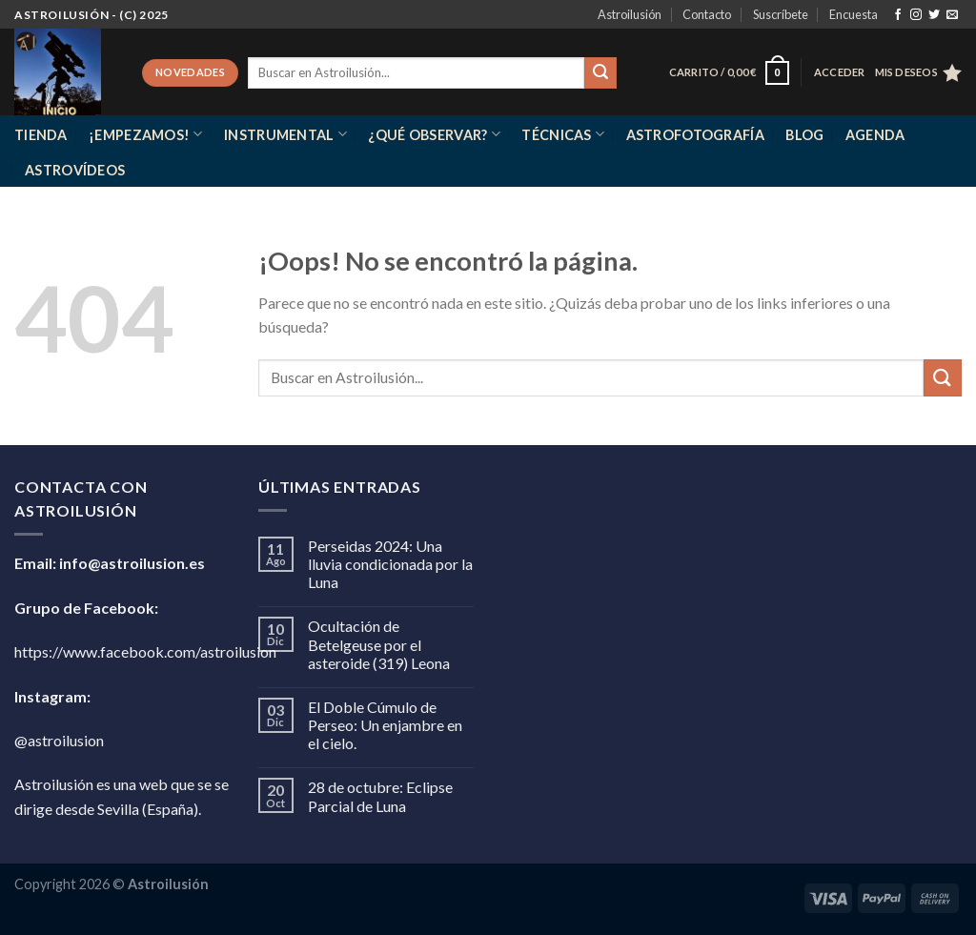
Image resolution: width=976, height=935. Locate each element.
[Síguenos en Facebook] (898, 15)
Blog (804, 135)
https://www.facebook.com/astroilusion (145, 651)
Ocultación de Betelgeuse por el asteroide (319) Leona (379, 644)
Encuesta (853, 14)
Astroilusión (629, 14)
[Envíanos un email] (952, 15)
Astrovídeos (75, 170)
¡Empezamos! (146, 134)
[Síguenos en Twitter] (934, 15)
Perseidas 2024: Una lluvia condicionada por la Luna (390, 564)
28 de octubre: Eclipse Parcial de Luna (380, 796)
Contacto (706, 14)
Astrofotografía (695, 135)
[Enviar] (600, 73)
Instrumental (285, 134)
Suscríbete (780, 14)
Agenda (875, 135)
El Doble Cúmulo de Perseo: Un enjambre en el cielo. (385, 725)
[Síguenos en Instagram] (916, 15)
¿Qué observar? (434, 134)
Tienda (41, 135)
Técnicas (562, 134)
